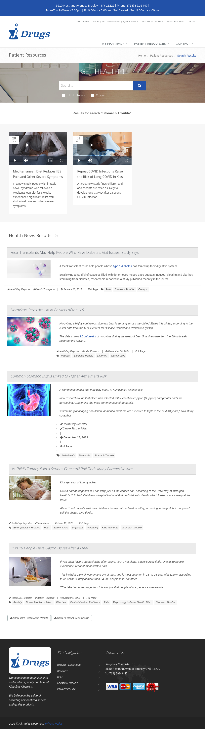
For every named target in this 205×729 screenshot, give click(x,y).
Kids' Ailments (110, 527)
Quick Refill (130, 21)
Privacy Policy (66, 689)
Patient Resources (150, 43)
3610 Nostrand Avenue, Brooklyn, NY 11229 (85, 5)
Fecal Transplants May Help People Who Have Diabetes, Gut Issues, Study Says (74, 252)
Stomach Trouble (124, 289)
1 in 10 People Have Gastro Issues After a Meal (50, 548)
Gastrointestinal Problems (85, 602)
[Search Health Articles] (96, 85)
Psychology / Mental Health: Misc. (132, 602)
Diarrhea (102, 355)
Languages (82, 21)
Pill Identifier (110, 21)
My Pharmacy (113, 43)
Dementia (84, 455)
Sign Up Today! (175, 21)
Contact (183, 43)
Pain (108, 289)
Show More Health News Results (29, 618)
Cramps (142, 289)
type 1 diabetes (122, 266)
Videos (98, 95)
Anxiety (17, 602)
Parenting (92, 527)
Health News (73, 95)
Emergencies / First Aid (26, 527)
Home (142, 55)
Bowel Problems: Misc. (39, 602)
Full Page (93, 289)
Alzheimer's (68, 455)
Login (191, 21)
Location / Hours (152, 21)
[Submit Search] (139, 85)
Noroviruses (118, 355)
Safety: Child (60, 527)
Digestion (77, 527)
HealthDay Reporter (73, 424)
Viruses (65, 355)
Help (96, 21)
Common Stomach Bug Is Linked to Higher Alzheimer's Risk (58, 376)
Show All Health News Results (71, 618)
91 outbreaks (88, 336)
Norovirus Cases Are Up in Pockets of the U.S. (47, 309)
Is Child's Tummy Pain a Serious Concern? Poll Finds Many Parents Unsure (72, 468)
